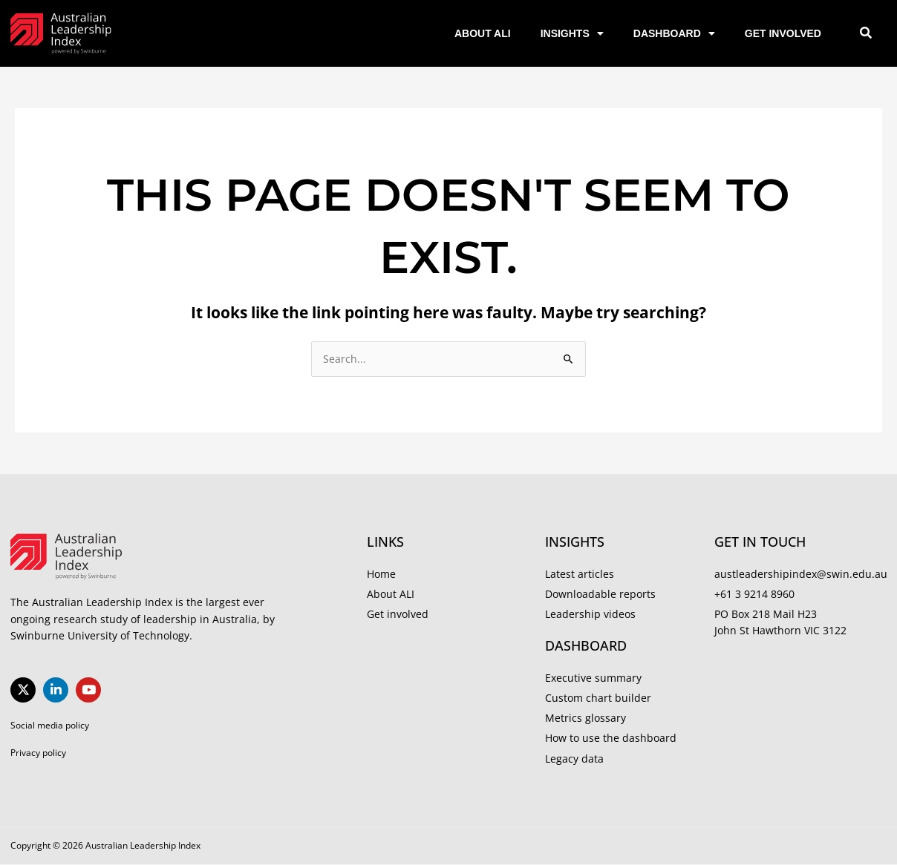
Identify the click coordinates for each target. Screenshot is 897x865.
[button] (865, 34)
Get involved (783, 33)
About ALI (482, 33)
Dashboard (674, 33)
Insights (572, 33)
